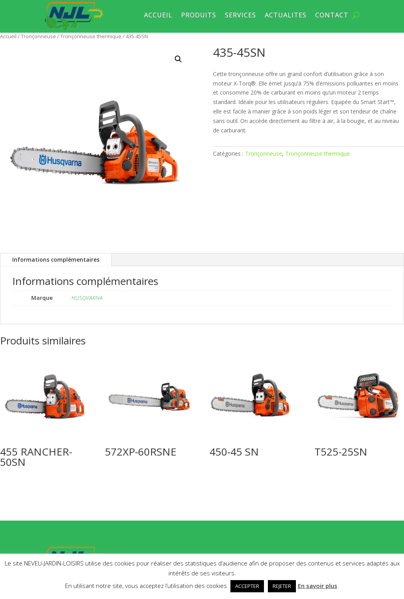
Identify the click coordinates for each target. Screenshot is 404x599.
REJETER (282, 586)
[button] (178, 59)
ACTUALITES (286, 15)
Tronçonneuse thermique (91, 36)
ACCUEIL (158, 15)
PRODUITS (198, 15)
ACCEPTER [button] (247, 586)
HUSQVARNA (87, 297)
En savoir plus (317, 586)
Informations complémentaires (55, 259)
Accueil (8, 36)
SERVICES (240, 15)
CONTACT (331, 15)
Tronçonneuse (38, 36)
